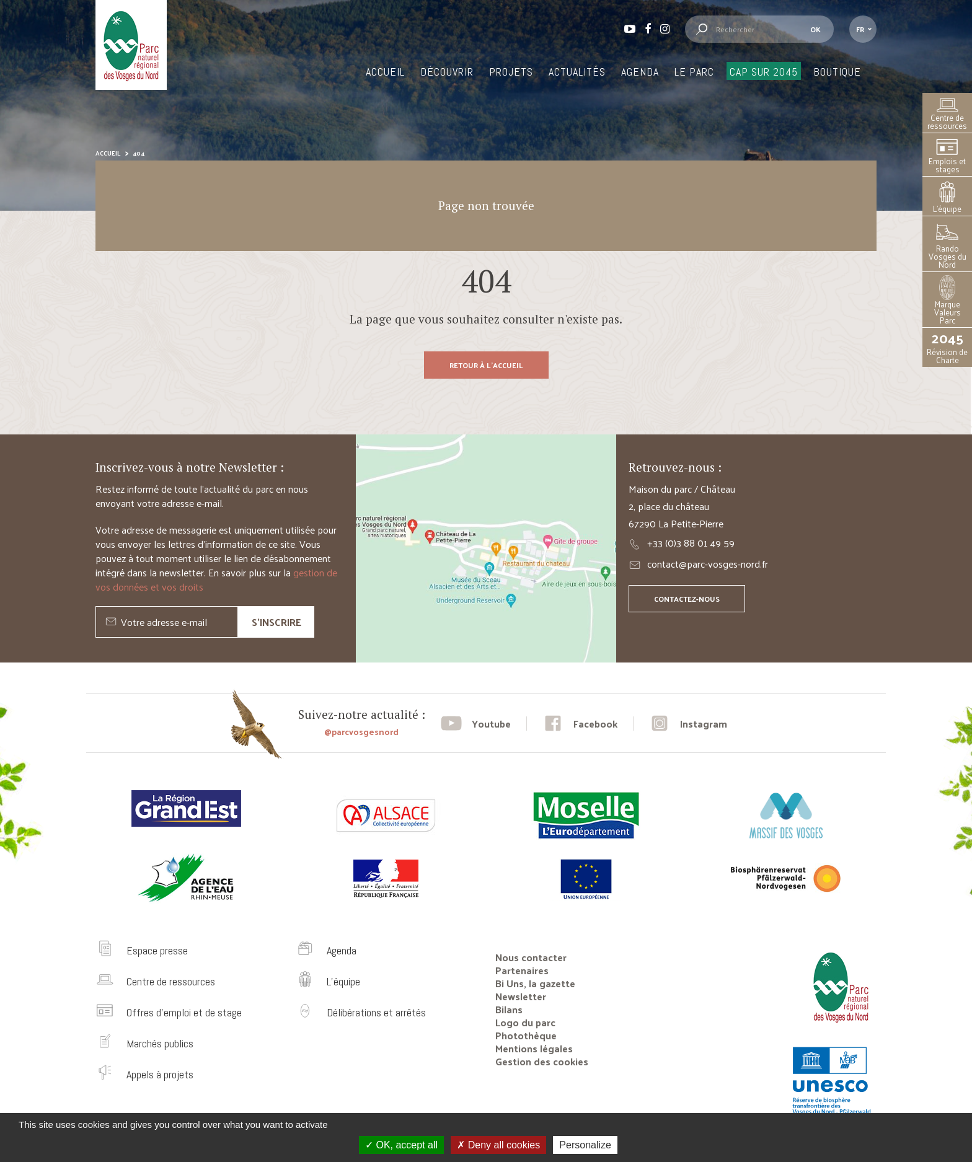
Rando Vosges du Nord (947, 245)
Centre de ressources (947, 114)
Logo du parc (525, 1022)
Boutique (837, 71)
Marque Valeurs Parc (947, 301)
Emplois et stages (947, 156)
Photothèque (526, 1035)
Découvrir (447, 71)
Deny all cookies (498, 1145)
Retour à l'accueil (486, 365)
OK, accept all (401, 1145)
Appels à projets (159, 1074)
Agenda (640, 71)
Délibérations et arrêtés (376, 1012)
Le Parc (694, 71)
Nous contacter (531, 957)
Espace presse (157, 950)
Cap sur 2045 (764, 71)
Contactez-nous (687, 598)
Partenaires (522, 970)
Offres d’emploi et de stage (184, 1012)
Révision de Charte (947, 347)
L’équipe (947, 198)
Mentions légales (534, 1048)
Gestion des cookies (541, 1061)
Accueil (385, 71)
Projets (511, 71)
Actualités (577, 71)
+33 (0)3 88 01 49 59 (691, 543)
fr (860, 29)
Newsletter (520, 996)
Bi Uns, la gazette (535, 983)
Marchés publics (159, 1043)
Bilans (509, 1009)
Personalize (585, 1145)
